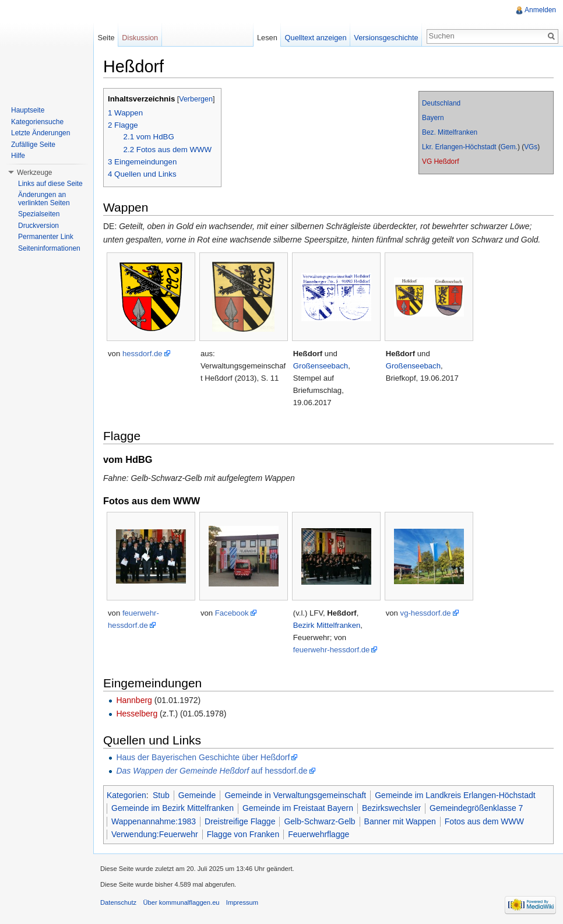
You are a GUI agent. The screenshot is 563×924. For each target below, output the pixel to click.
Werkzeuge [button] (34, 172)
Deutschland (441, 103)
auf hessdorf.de (211, 770)
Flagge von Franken (243, 834)
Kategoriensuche (37, 122)
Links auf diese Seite (50, 184)
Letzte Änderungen (40, 133)
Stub (161, 795)
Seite (105, 37)
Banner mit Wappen (400, 821)
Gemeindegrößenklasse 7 (476, 808)
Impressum (242, 902)
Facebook (232, 613)
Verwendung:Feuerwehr (154, 834)
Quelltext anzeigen (316, 37)
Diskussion (140, 37)
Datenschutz (118, 902)
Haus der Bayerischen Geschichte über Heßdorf (203, 757)
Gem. (509, 147)
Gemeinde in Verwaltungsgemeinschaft (295, 795)
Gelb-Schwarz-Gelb (319, 821)
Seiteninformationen (49, 248)
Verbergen (196, 99)
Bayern (433, 118)
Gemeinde (197, 795)
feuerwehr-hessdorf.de (331, 649)
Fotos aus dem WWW (484, 821)
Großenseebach (320, 365)
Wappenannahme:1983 (153, 821)
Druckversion (38, 226)
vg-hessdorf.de (425, 613)
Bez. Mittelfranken (449, 132)
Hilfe (18, 156)
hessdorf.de (142, 353)
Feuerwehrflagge (318, 834)
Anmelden (540, 10)
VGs (530, 147)
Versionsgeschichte (386, 37)
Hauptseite (27, 110)
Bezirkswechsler (391, 808)
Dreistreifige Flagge (240, 821)
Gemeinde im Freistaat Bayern (297, 808)
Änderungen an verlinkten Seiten (44, 199)
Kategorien (126, 795)
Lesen (267, 37)
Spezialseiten (38, 214)
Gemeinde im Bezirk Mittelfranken (172, 808)
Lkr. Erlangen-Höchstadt (459, 147)
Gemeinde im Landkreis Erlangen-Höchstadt (455, 795)
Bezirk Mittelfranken (327, 625)
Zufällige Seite (33, 144)
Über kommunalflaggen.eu (181, 902)
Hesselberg (136, 713)
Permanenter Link (45, 237)
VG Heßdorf (440, 161)
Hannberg (134, 700)
